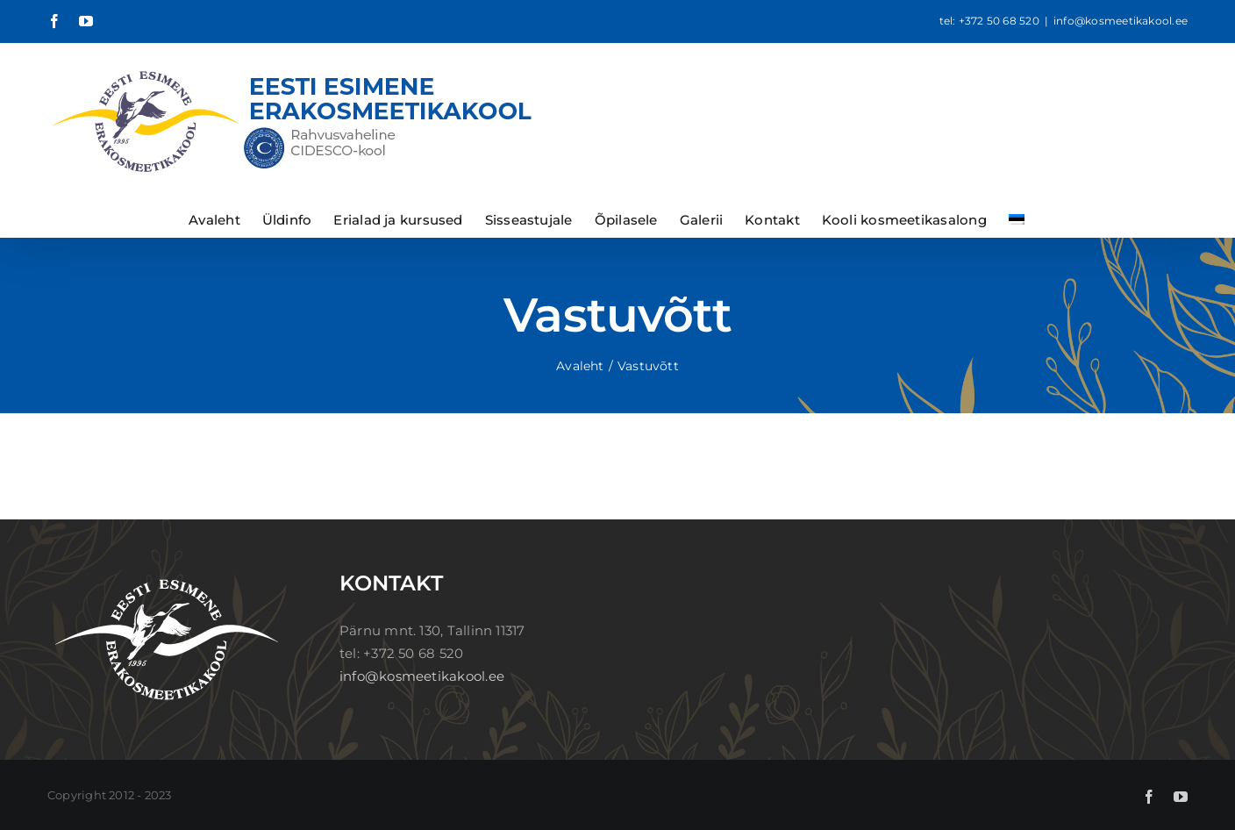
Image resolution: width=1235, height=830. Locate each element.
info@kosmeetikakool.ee (1120, 20)
